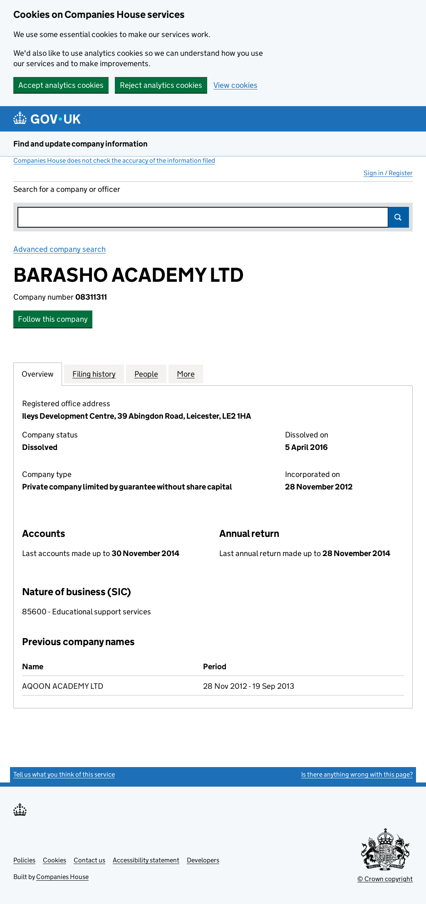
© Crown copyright (385, 879)
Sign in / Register (388, 173)
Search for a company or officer (66, 189)
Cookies (54, 860)
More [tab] (186, 374)
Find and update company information (80, 144)
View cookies (235, 85)
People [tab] (146, 374)
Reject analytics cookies (161, 85)
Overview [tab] (38, 374)
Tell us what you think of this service (64, 774)
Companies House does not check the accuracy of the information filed (114, 160)
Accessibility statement (146, 860)
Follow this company (53, 319)
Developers (203, 860)
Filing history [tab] (94, 374)
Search (398, 217)
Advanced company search (59, 249)
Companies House (62, 877)
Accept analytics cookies (61, 85)
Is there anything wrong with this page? (357, 774)
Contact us (89, 860)
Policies (24, 860)
